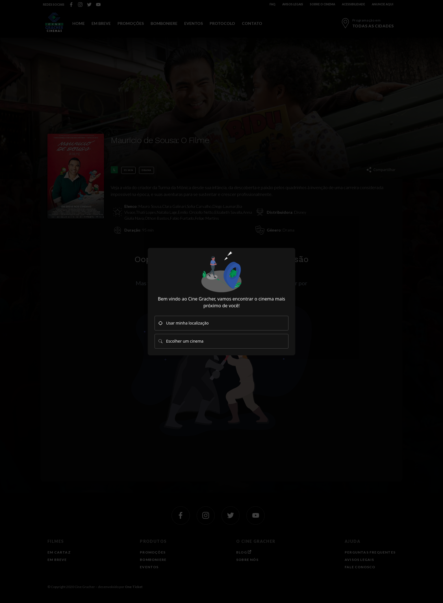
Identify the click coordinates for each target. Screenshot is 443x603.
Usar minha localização (183, 323)
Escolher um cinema (180, 341)
